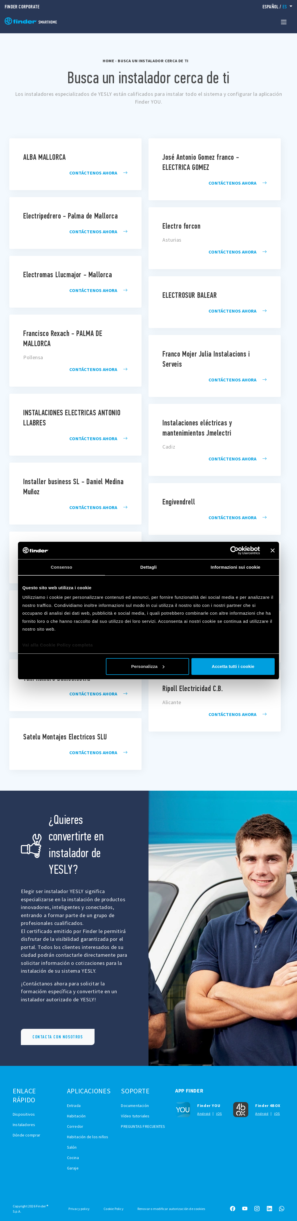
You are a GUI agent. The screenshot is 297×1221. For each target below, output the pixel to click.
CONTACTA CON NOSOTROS (57, 1037)
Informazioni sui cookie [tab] (235, 567)
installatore (75, 164)
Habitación (76, 1116)
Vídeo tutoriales (135, 1116)
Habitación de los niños (87, 1136)
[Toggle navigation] (283, 21)
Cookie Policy (114, 1209)
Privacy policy (79, 1209)
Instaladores (24, 1124)
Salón (72, 1147)
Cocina (73, 1157)
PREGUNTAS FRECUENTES (143, 1126)
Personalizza (147, 666)
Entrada (74, 1105)
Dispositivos (24, 1114)
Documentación (135, 1105)
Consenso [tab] (61, 567)
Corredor (75, 1126)
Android (203, 1113)
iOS (219, 1113)
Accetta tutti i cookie (233, 666)
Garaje (73, 1168)
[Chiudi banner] (273, 550)
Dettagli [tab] (148, 567)
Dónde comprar (27, 1135)
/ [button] (275, 6)
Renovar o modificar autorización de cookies (171, 1209)
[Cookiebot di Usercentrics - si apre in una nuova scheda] (234, 550)
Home (108, 60)
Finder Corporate (22, 6)
